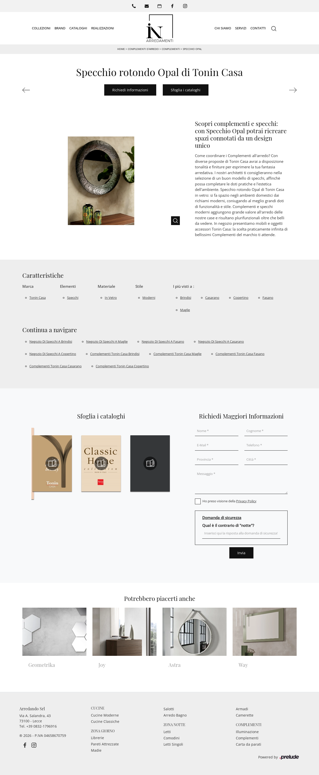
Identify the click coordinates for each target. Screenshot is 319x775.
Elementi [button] (68, 286)
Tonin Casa (37, 297)
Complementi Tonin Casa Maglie (177, 353)
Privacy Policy (246, 501)
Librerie (97, 737)
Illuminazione (247, 731)
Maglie (185, 309)
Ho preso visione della (229, 501)
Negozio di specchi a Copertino (52, 353)
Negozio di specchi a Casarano (221, 341)
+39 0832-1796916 (41, 726)
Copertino (240, 297)
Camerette (244, 715)
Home (121, 48)
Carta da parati (248, 744)
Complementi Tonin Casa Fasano (240, 353)
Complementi (171, 48)
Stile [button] (139, 286)
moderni (148, 297)
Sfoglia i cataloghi (185, 89)
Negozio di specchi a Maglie (107, 341)
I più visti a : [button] (183, 286)
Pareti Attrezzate (105, 743)
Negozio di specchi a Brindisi (50, 341)
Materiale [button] (106, 286)
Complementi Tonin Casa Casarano (55, 366)
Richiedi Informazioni (130, 89)
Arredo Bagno (175, 715)
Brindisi (185, 297)
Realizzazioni (102, 28)
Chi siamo (223, 28)
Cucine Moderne (105, 715)
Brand (60, 28)
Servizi (240, 28)
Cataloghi (78, 28)
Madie (96, 750)
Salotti (169, 708)
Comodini (172, 737)
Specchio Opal (192, 48)
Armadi (242, 708)
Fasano (267, 297)
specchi (72, 297)
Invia (241, 552)
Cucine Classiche (105, 721)
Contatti (258, 28)
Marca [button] (28, 286)
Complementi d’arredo (143, 48)
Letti (167, 731)
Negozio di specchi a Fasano (163, 341)
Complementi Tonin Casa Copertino (122, 366)
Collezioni (41, 28)
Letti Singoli (173, 744)
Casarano (212, 297)
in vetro (111, 297)
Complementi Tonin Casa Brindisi (114, 353)
